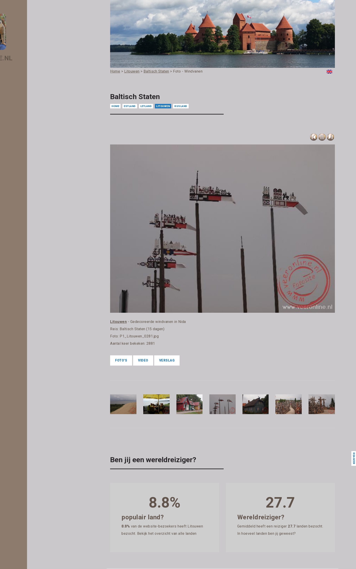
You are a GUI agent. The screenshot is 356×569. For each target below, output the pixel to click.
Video (143, 360)
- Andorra (32, 110)
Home (115, 106)
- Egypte (31, 267)
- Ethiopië (32, 291)
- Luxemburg (35, 477)
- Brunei (31, 201)
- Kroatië (32, 443)
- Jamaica (33, 401)
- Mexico (32, 520)
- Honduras (33, 353)
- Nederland (34, 553)
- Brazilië (32, 191)
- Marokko (33, 510)
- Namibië (32, 548)
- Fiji (28, 296)
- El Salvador (34, 272)
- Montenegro (35, 539)
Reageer (353, 458)
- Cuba (30, 234)
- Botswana (34, 186)
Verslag (167, 360)
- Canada (32, 215)
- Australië (33, 134)
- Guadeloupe (35, 343)
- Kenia (30, 424)
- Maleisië (32, 501)
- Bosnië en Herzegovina (43, 181)
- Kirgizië (32, 429)
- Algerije (32, 105)
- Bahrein (32, 143)
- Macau (31, 482)
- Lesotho (32, 453)
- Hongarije (33, 358)
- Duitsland (33, 262)
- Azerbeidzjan (36, 139)
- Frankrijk (33, 310)
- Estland (32, 281)
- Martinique (34, 515)
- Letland (32, 458)
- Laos (30, 448)
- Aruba (31, 129)
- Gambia (32, 320)
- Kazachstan (35, 420)
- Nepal (31, 558)
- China (31, 224)
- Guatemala (34, 348)
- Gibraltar (33, 329)
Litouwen (163, 106)
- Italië (30, 396)
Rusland (180, 106)
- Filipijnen (33, 301)
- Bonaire (32, 177)
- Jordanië (33, 410)
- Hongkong (34, 362)
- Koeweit (32, 434)
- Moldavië (33, 524)
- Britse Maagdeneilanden (44, 196)
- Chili (29, 220)
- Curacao (33, 239)
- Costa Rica (34, 229)
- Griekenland (35, 339)
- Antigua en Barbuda (41, 115)
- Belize (31, 158)
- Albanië (32, 101)
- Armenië (33, 124)
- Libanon (32, 462)
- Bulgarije (33, 205)
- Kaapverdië (35, 415)
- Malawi (32, 491)
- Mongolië (33, 534)
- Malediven (34, 496)
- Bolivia (31, 172)
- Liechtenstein (36, 467)
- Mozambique (36, 543)
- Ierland (31, 367)
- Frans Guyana (36, 315)
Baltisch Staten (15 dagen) (142, 329)
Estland (130, 106)
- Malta (31, 505)
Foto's (121, 360)
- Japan (31, 405)
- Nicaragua (34, 562)
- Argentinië (34, 120)
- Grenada (33, 334)
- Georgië (32, 324)
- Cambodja (34, 210)
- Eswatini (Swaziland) (41, 286)
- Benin (31, 162)
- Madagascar (35, 486)
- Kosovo (32, 439)
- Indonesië (33, 381)
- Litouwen (33, 472)
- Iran (29, 386)
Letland (146, 106)
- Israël (30, 391)
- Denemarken (36, 248)
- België (31, 153)
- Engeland (33, 277)
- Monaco (32, 529)
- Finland (32, 305)
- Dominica (33, 253)
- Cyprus (31, 243)
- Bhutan (32, 167)
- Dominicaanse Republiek (44, 258)
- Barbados (33, 148)
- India (30, 377)
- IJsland (32, 372)
